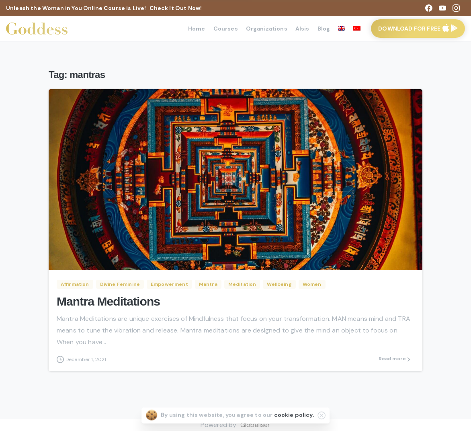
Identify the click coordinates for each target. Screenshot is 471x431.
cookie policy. (294, 417)
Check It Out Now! (175, 8)
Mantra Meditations (108, 301)
